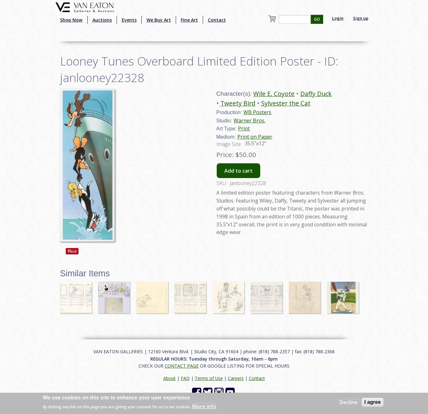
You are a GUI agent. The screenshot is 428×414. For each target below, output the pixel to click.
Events (129, 20)
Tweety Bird (238, 103)
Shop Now (71, 20)
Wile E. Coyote (274, 93)
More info (204, 406)
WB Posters (257, 112)
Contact (217, 20)
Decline (349, 402)
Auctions (102, 20)
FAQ (185, 378)
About (169, 378)
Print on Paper (254, 136)
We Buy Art (158, 20)
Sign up (360, 18)
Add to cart (238, 170)
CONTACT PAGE (182, 366)
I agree (372, 402)
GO (317, 19)
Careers (236, 378)
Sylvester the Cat (285, 103)
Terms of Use (209, 378)
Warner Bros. (249, 120)
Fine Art (189, 20)
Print (244, 128)
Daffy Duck (316, 93)
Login (337, 18)
